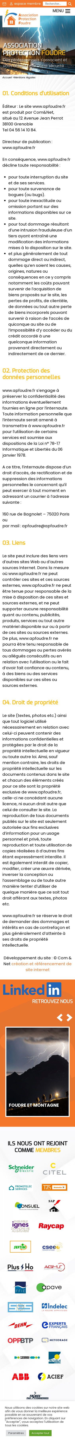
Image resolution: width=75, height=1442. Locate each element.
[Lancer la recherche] (70, 4)
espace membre (27, 3)
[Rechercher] (55, 4)
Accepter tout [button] (40, 1433)
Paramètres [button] (16, 1433)
